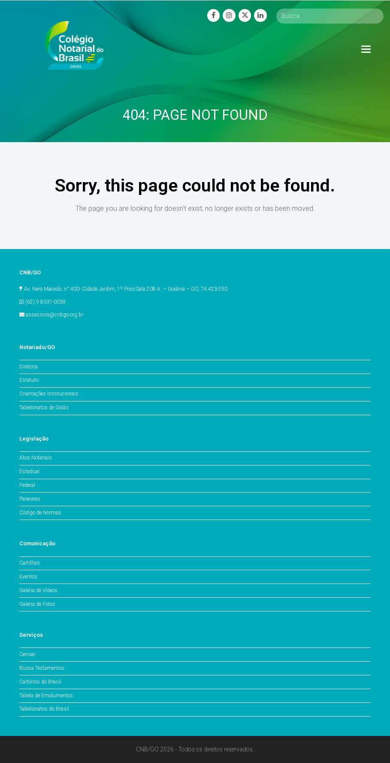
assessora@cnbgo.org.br (54, 315)
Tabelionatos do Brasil (44, 709)
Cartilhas (29, 563)
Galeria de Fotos (37, 604)
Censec (27, 654)
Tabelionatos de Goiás (44, 407)
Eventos (28, 577)
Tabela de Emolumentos (46, 696)
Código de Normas (40, 513)
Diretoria (28, 367)
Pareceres (29, 499)
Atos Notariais (35, 458)
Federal (27, 485)
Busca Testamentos (41, 668)
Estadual (29, 471)
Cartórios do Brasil (40, 682)
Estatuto (29, 380)
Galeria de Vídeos (38, 590)
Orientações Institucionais (49, 394)
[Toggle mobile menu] (366, 49)
